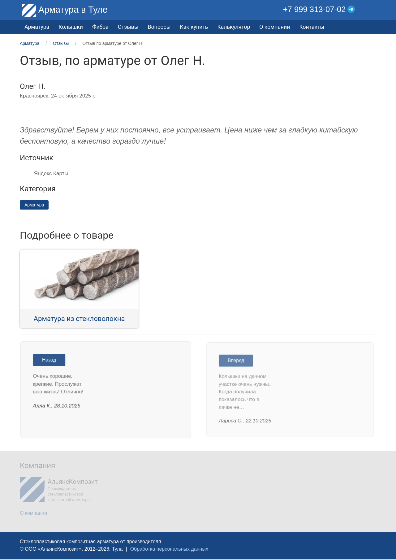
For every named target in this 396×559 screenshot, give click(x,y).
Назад (50, 360)
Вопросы (159, 27)
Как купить (194, 27)
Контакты (311, 27)
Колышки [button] (70, 27)
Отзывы (128, 27)
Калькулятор (233, 27)
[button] (371, 9)
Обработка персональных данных (169, 549)
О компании (274, 27)
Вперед (237, 361)
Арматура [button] (36, 27)
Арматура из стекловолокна (79, 318)
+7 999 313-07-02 (314, 9)
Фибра (100, 27)
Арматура (34, 204)
